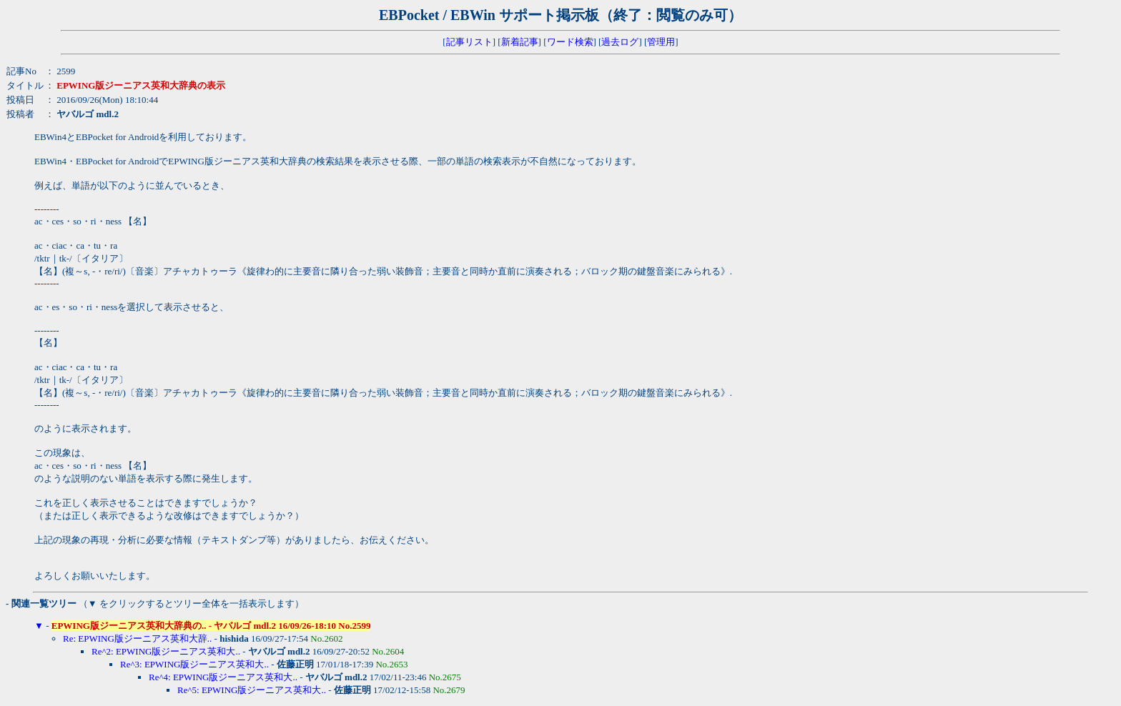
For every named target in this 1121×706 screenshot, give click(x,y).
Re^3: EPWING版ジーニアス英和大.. (194, 664)
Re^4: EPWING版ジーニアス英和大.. (223, 677)
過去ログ (619, 41)
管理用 (661, 41)
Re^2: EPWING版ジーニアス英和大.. (166, 651)
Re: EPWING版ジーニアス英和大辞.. (137, 638)
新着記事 (519, 41)
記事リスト (469, 41)
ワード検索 (570, 41)
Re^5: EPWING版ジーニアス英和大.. (251, 690)
